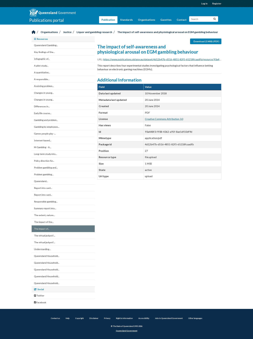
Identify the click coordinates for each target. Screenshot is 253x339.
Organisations (146, 19)
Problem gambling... (43, 174)
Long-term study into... (45, 154)
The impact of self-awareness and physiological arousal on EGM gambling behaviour (167, 31)
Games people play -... (45, 133)
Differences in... (42, 106)
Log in (204, 3)
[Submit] (214, 19)
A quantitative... (42, 72)
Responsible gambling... (45, 201)
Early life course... (42, 113)
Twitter (39, 295)
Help (68, 318)
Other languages (195, 318)
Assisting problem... (44, 86)
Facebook (40, 302)
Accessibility (143, 318)
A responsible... (41, 79)
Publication (108, 19)
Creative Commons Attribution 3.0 (164, 118)
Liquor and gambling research (94, 31)
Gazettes (166, 19)
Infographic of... (42, 58)
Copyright (79, 318)
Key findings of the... (44, 52)
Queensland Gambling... (46, 45)
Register (216, 3)
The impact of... (41, 228)
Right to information (124, 318)
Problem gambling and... (46, 167)
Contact (182, 19)
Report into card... (43, 188)
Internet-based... (42, 140)
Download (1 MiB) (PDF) (206, 41)
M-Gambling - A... (42, 147)
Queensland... (41, 181)
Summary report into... (45, 208)
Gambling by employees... (46, 126)
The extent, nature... (44, 215)
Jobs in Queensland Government (169, 318)
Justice (67, 31)
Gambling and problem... (46, 120)
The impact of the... (44, 222)
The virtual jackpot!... (44, 235)
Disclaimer (93, 318)
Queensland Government (126, 331)
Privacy (107, 318)
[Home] (33, 32)
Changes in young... (44, 92)
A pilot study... (41, 65)
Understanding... (42, 249)
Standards (126, 19)
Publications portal (46, 20)
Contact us (55, 318)
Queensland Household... (46, 256)
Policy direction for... (44, 160)
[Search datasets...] (203, 19)
